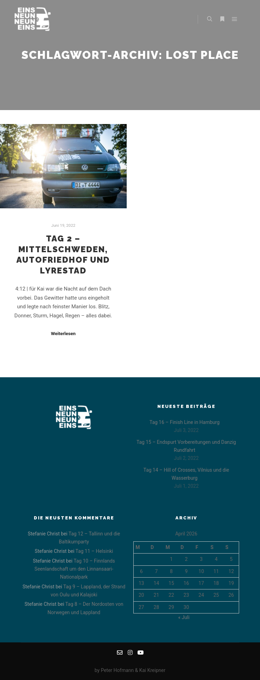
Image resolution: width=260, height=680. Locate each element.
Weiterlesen (63, 333)
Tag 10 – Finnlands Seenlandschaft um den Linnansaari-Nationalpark (74, 569)
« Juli (183, 617)
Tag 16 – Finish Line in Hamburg (185, 422)
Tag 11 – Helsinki (94, 551)
